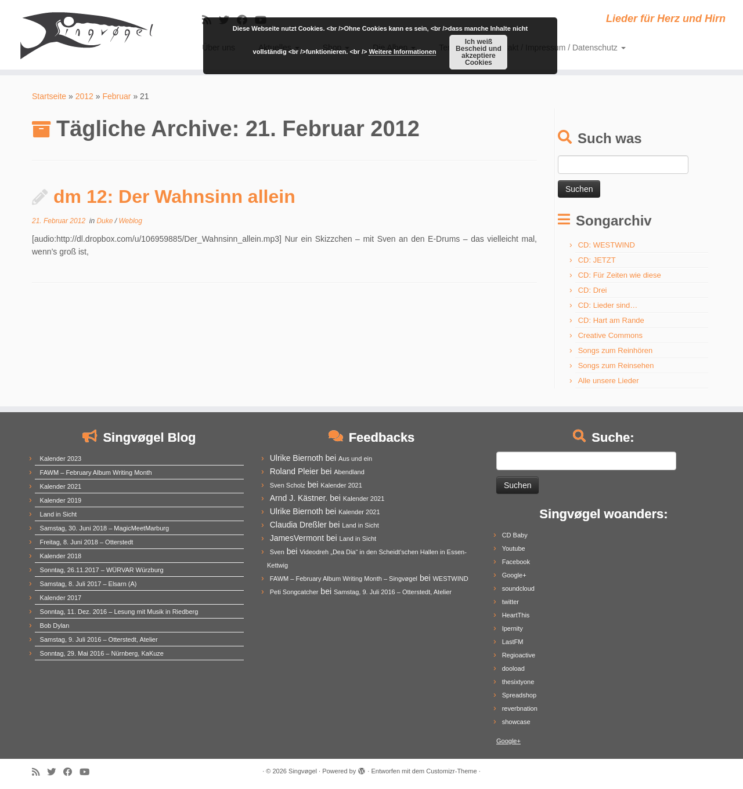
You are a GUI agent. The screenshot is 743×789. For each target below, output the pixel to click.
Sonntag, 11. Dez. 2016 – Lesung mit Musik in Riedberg (119, 611)
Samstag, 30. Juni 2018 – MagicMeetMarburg (104, 528)
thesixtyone (518, 681)
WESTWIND (450, 578)
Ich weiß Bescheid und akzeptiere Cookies (479, 52)
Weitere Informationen (402, 51)
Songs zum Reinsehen (616, 365)
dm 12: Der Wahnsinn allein (174, 196)
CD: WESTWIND (606, 245)
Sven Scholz (287, 485)
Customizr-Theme (451, 771)
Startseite (49, 96)
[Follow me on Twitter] (55, 772)
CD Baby (515, 535)
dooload (513, 668)
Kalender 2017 (61, 597)
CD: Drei (592, 290)
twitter (510, 601)
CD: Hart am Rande (611, 320)
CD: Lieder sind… (608, 305)
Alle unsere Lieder (608, 380)
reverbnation (520, 708)
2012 (84, 96)
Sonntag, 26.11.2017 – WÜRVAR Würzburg (102, 569)
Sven (277, 551)
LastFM (513, 641)
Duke (105, 221)
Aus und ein (355, 458)
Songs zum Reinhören (615, 350)
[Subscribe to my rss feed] (39, 772)
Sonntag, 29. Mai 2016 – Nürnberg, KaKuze (102, 653)
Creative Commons (610, 335)
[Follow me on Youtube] (88, 772)
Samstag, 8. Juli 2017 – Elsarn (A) (88, 583)
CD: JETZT (597, 260)
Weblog (130, 221)
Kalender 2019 (61, 500)
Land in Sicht (58, 514)
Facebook (516, 561)
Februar (116, 96)
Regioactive (518, 655)
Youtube (513, 548)
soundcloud (518, 588)
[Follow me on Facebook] (71, 772)
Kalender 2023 (61, 458)
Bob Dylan (55, 625)
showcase (516, 721)
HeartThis (516, 615)
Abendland (349, 471)
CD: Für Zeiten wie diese (619, 275)
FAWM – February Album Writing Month (96, 472)
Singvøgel (302, 771)
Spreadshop (519, 695)
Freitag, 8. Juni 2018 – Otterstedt (87, 542)
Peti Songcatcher (294, 591)
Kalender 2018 (61, 555)
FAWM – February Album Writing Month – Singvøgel (343, 578)
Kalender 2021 (61, 486)
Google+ (514, 575)
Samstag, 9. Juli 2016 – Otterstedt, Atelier (99, 639)
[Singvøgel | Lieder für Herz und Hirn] (85, 35)
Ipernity (512, 628)
